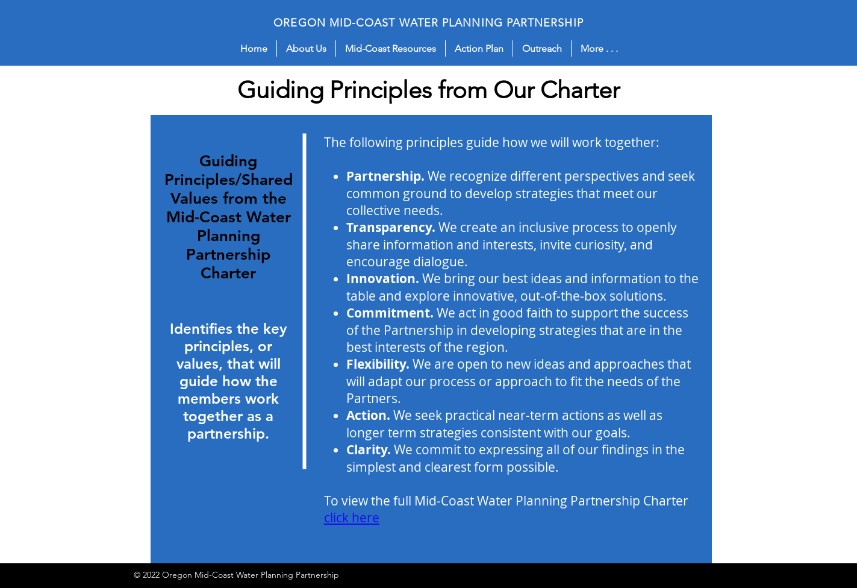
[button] (306, 48)
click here (351, 517)
